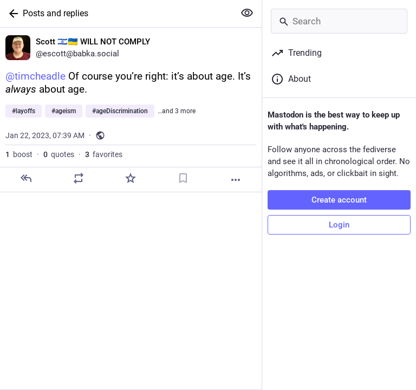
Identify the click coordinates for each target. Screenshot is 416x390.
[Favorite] (130, 178)
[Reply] (26, 178)
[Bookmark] (183, 178)
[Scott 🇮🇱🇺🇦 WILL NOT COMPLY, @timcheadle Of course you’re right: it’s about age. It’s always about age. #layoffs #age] (131, 110)
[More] (235, 179)
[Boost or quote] (78, 178)
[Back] (11, 13)
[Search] (339, 21)
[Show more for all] (247, 13)
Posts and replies (55, 13)
